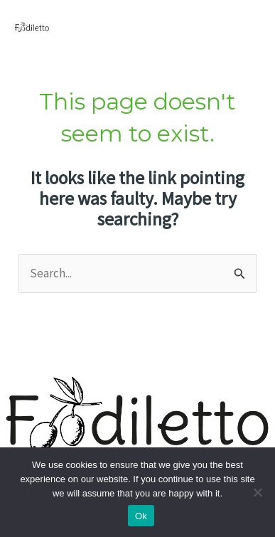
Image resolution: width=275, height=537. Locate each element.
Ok (141, 516)
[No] (257, 492)
